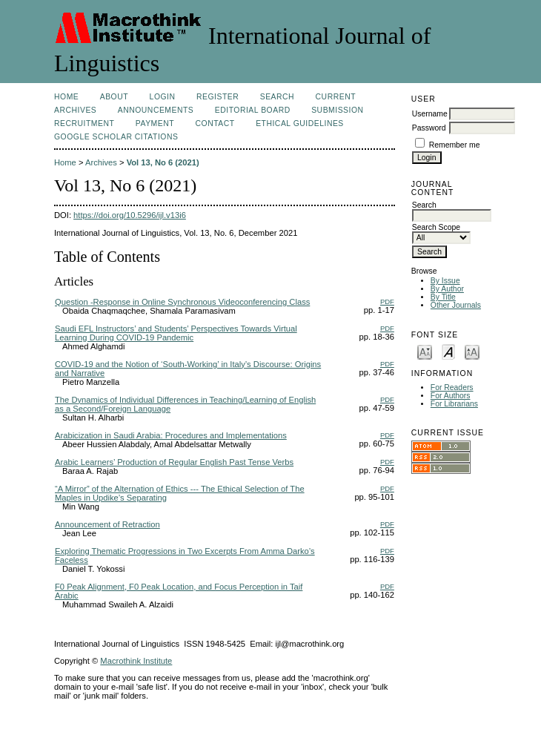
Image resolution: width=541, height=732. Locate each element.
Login (163, 97)
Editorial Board (253, 110)
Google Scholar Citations (116, 137)
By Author (447, 289)
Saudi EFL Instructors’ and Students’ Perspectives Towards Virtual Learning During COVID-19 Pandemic (176, 333)
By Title (443, 297)
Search (277, 97)
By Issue (445, 281)
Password (429, 128)
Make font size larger (472, 351)
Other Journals (456, 305)
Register (217, 97)
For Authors (451, 396)
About (114, 97)
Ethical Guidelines (300, 123)
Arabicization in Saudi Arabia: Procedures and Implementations (171, 435)
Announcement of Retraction (107, 524)
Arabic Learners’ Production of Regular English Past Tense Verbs (174, 462)
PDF (387, 301)
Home (66, 97)
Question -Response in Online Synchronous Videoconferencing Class (182, 301)
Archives (75, 110)
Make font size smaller (424, 351)
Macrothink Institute (136, 660)
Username (430, 114)
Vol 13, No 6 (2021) (163, 162)
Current (336, 97)
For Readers (452, 387)
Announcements (156, 110)
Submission (337, 110)
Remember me (454, 145)
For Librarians (454, 404)
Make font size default (448, 351)
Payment (155, 123)
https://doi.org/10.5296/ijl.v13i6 (129, 215)
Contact (215, 123)
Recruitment (84, 123)
